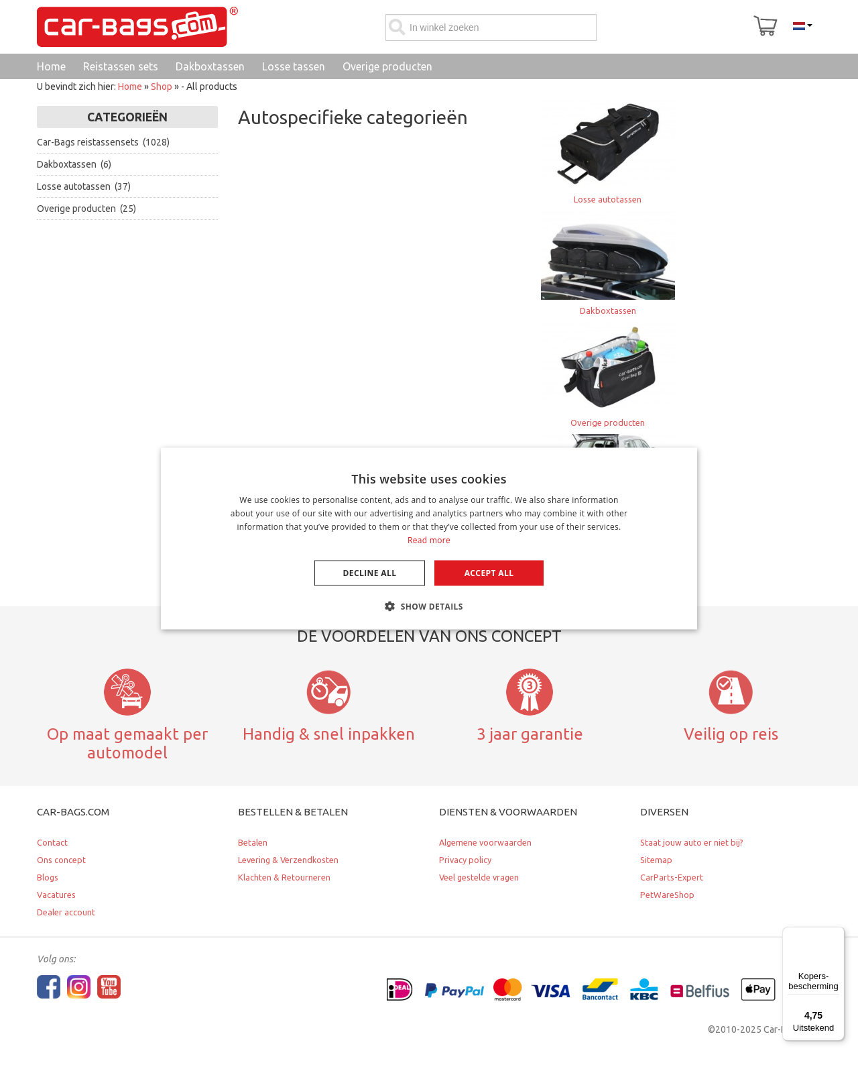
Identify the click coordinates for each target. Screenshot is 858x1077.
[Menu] (837, 935)
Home (130, 86)
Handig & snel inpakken (329, 733)
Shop (161, 86)
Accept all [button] (489, 572)
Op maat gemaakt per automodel (127, 743)
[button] (429, 605)
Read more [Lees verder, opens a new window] (429, 539)
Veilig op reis (731, 733)
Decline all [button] (370, 572)
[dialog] (429, 539)
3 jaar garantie (530, 733)
